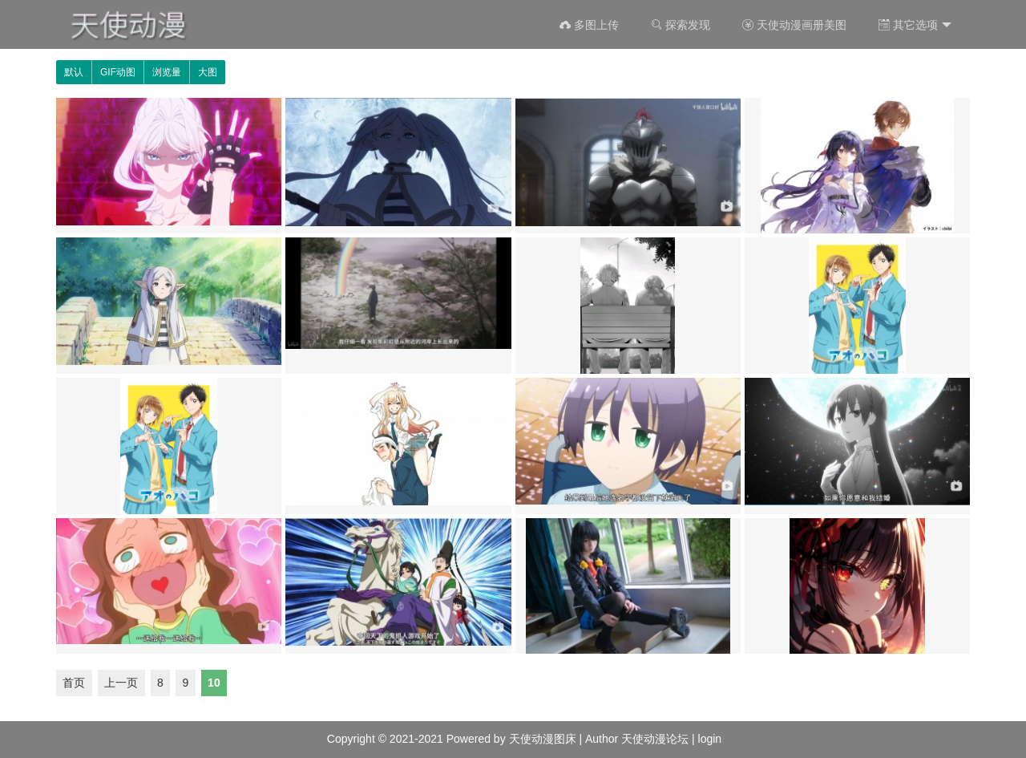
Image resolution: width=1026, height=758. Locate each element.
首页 (74, 682)
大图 (207, 72)
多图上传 (589, 24)
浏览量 (166, 72)
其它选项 (915, 25)
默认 (73, 72)
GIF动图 (117, 72)
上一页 (121, 682)
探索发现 (680, 24)
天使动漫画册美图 (794, 24)
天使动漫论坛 (655, 738)
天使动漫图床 (542, 738)
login (710, 738)
